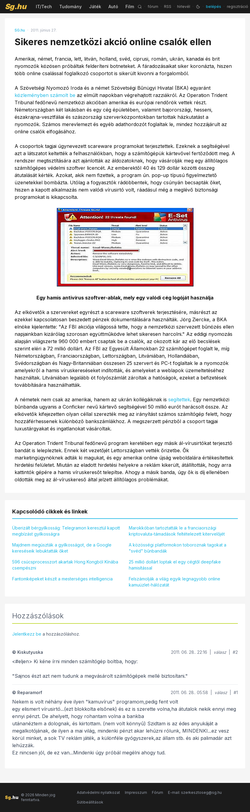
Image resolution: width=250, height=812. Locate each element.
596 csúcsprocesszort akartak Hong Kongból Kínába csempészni (65, 564)
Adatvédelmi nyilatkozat (98, 792)
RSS (167, 6)
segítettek (179, 399)
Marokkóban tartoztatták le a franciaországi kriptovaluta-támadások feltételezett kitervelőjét (177, 530)
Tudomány (70, 6)
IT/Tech (44, 6)
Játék (95, 6)
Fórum (157, 792)
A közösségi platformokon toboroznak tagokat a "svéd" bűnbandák (177, 547)
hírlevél (183, 6)
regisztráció (237, 6)
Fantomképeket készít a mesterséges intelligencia (62, 578)
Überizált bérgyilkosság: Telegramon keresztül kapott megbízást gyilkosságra (66, 530)
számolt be (62, 95)
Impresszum (136, 792)
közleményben (32, 95)
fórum (153, 6)
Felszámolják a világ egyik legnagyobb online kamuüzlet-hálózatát (174, 581)
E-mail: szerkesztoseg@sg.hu (195, 792)
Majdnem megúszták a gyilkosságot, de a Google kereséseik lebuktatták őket (61, 547)
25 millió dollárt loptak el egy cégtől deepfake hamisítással (175, 564)
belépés (213, 6)
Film (129, 6)
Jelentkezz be (26, 634)
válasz (220, 652)
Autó (113, 6)
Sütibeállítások (90, 802)
